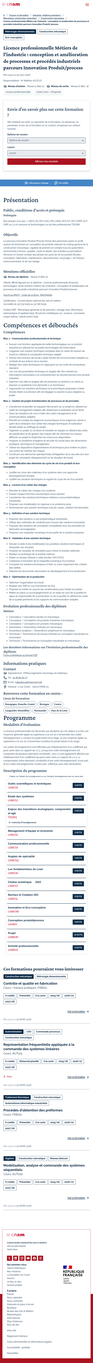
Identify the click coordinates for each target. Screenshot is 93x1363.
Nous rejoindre (14, 1297)
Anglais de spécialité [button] (21, 856)
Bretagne (44, 704)
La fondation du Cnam (18, 1275)
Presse (10, 1294)
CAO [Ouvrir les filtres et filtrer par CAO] (29, 1031)
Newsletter (12, 1353)
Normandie (40, 710)
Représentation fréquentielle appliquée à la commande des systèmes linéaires (38, 1047)
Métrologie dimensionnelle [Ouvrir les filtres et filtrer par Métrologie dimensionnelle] (19, 31)
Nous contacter (15, 1301)
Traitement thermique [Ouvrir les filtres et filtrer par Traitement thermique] (17, 1097)
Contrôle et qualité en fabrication (30, 983)
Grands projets (14, 1285)
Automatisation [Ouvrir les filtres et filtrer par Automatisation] (13, 1031)
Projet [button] (12, 933)
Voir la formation (76, 1011)
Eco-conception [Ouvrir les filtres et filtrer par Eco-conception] (13, 37)
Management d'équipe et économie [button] (30, 830)
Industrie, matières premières (47, 15)
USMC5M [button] (13, 911)
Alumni (10, 1278)
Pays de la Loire (59, 710)
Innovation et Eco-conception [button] (27, 907)
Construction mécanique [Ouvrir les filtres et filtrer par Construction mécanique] (52, 31)
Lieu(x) (11, 147)
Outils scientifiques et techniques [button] (29, 783)
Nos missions (14, 1271)
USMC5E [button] (13, 873)
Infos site (11, 1330)
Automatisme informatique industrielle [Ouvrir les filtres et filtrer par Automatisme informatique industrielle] (26, 1103)
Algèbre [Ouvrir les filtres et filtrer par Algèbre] (9, 1158)
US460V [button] (12, 924)
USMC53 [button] (13, 834)
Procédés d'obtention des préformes (33, 1110)
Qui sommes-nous (17, 1264)
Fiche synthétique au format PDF (20, 655)
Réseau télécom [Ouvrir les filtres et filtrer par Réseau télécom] (59, 1158)
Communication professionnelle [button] (28, 843)
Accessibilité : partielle (18, 1347)
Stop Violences (15, 1321)
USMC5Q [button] (13, 860)
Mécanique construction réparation (20, 18)
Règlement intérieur (17, 1336)
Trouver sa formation (19, 15)
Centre (57, 704)
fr (4, 15)
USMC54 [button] (13, 847)
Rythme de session (17, 134)
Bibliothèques (14, 1314)
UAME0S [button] (13, 949)
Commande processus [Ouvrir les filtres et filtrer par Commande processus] (48, 1031)
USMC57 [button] (13, 886)
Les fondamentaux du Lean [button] (25, 869)
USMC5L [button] (13, 898)
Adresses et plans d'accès (20, 1304)
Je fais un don (14, 1281)
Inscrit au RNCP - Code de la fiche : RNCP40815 (27, 295)
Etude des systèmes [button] (21, 796)
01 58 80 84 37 (19, 677)
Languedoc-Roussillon (17, 710)
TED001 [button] (12, 817)
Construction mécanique (52, 18)
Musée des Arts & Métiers (20, 1311)
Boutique (11, 1307)
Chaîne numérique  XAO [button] (24, 882)
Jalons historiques (16, 1268)
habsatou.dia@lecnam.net (28, 682)
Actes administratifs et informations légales (29, 1341)
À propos (12, 1290)
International (13, 1318)
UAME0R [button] (13, 937)
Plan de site (13, 1324)
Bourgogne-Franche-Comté (20, 704)
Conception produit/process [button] (26, 920)
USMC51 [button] (13, 800)
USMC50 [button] (13, 787)
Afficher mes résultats (46, 161)
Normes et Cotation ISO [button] (23, 894)
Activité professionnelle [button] (23, 945)
